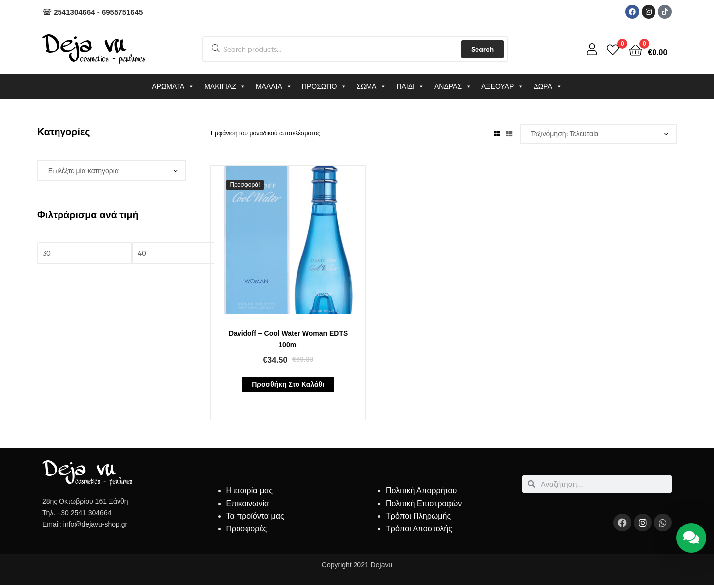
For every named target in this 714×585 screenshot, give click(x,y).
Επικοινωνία (247, 503)
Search (482, 49)
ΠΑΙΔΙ (410, 86)
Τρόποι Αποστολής (419, 529)
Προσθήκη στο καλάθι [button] (288, 384)
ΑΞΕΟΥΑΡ (502, 86)
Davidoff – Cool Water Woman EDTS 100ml (288, 339)
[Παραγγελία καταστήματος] (598, 134)
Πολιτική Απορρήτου (421, 490)
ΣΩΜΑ (371, 86)
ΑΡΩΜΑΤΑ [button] (173, 86)
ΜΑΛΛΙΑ (274, 86)
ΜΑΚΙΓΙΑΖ (225, 86)
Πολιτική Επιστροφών (424, 503)
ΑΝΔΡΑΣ (453, 86)
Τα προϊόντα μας (255, 516)
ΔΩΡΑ (548, 86)
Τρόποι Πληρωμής (418, 516)
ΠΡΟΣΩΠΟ (324, 86)
